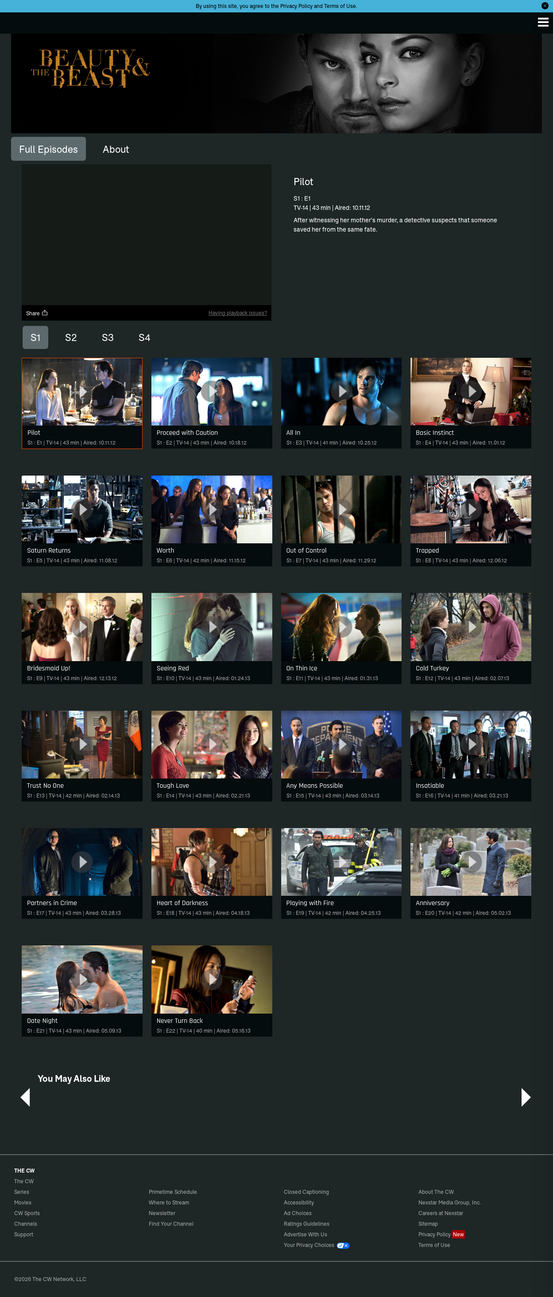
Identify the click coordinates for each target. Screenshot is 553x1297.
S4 (145, 337)
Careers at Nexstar (440, 1213)
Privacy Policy (296, 6)
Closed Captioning (306, 1192)
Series (21, 1192)
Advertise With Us (305, 1234)
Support (23, 1234)
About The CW (436, 1192)
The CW (15, 21)
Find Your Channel (171, 1223)
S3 (108, 337)
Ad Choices (298, 1213)
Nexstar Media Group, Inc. (449, 1202)
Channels (25, 1223)
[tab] (48, 149)
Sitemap (428, 1223)
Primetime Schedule (173, 1192)
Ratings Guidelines (306, 1223)
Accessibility (299, 1202)
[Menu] (543, 22)
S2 (71, 337)
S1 (35, 337)
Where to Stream (169, 1202)
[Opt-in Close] (545, 5)
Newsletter (162, 1213)
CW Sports (27, 1213)
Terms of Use (340, 6)
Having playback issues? (238, 313)
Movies (22, 1202)
